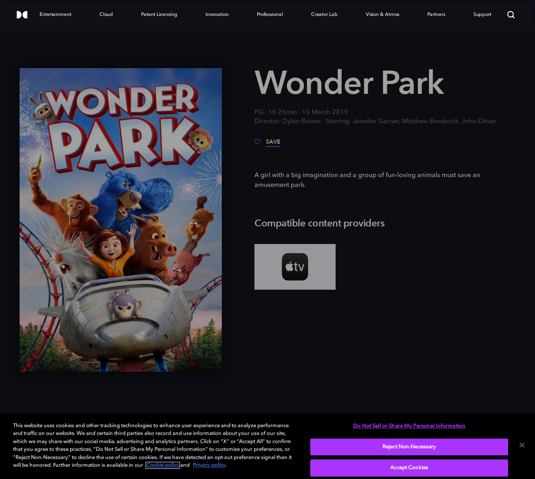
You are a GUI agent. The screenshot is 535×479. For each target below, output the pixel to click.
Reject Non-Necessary (409, 447)
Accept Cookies (409, 467)
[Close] (522, 445)
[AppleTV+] (295, 267)
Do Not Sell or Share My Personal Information (409, 426)
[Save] (267, 145)
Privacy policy (209, 465)
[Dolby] (22, 15)
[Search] (511, 14)
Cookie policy (162, 465)
